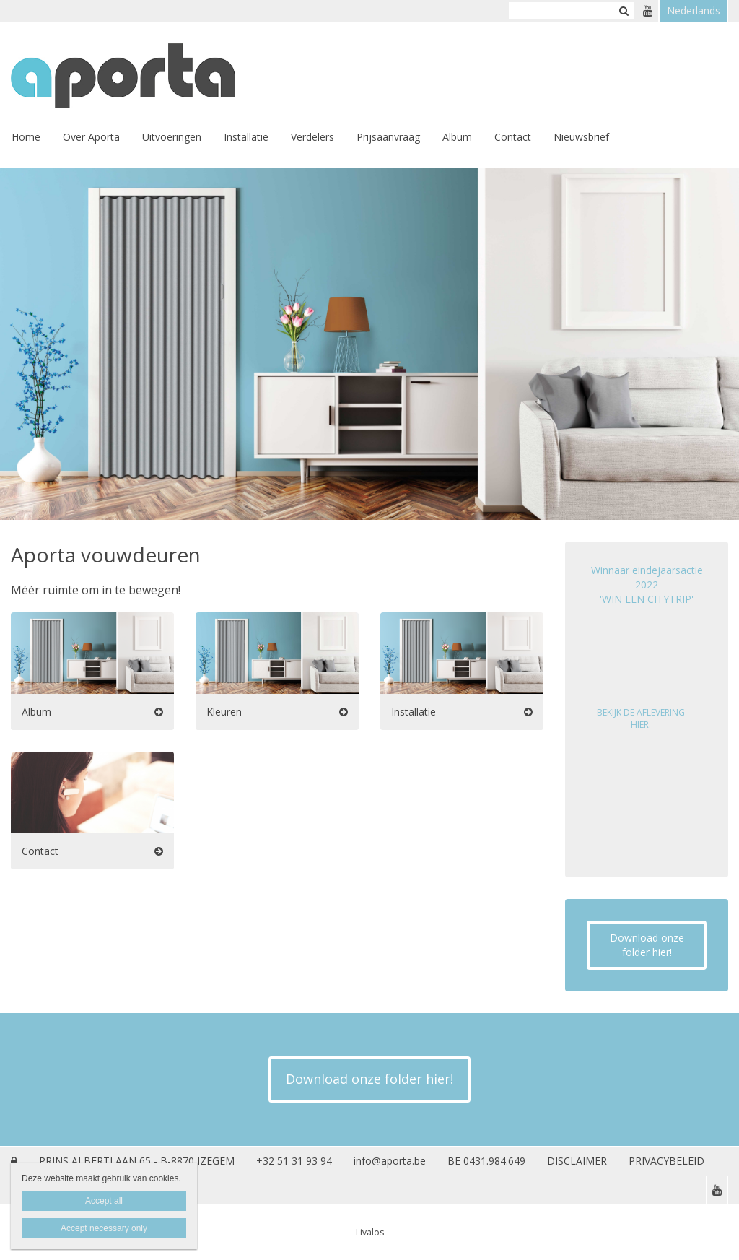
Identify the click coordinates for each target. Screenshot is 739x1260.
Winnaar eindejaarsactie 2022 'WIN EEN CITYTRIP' (647, 584)
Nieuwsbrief (581, 137)
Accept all (104, 1201)
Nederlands (693, 10)
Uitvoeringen (171, 137)
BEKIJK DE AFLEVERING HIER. (641, 718)
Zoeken (623, 10)
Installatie (246, 137)
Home (26, 137)
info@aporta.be (390, 1161)
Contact (512, 137)
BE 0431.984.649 (486, 1161)
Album (457, 137)
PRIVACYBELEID (666, 1161)
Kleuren (224, 711)
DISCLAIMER (577, 1161)
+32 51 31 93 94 (294, 1161)
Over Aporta (91, 137)
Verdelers (312, 137)
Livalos (370, 1232)
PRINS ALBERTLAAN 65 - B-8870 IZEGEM (137, 1161)
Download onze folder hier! (647, 945)
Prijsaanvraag (388, 137)
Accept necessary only (104, 1228)
